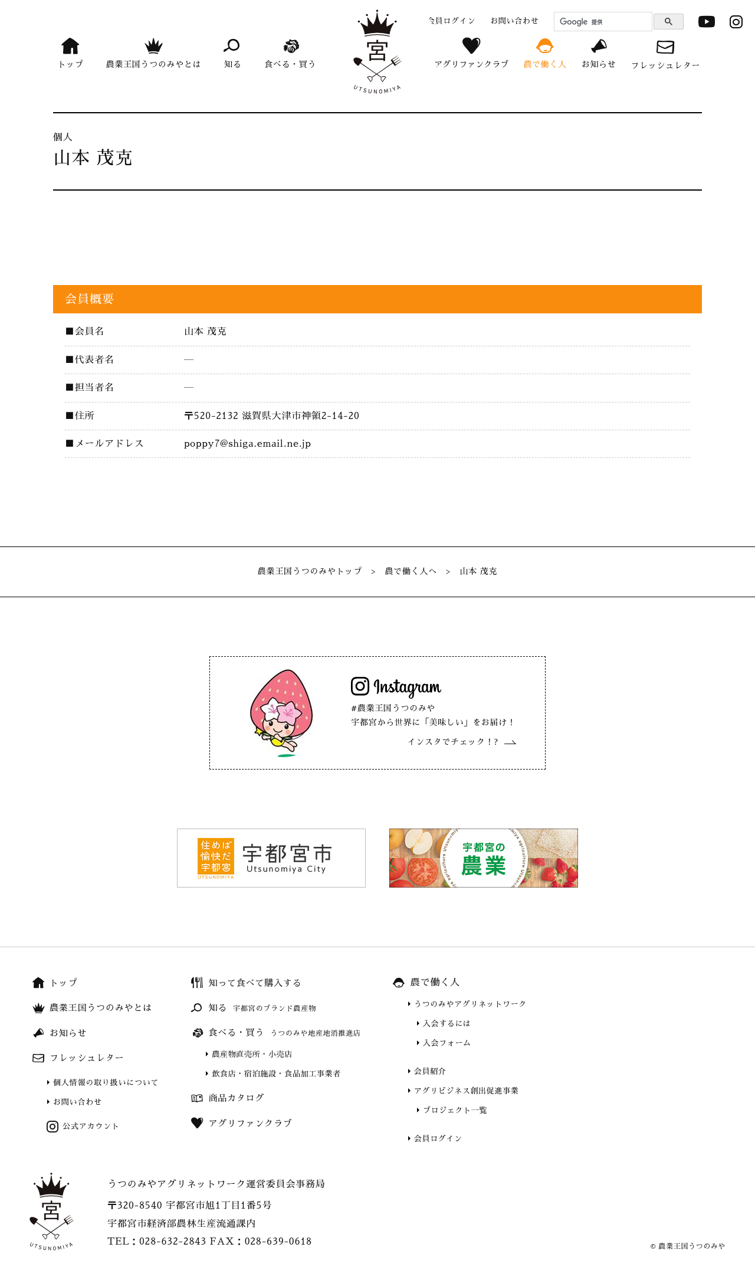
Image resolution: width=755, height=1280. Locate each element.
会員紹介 (430, 1071)
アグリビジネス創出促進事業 (466, 1091)
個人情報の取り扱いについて (106, 1082)
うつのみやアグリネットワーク (470, 1004)
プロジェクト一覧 (455, 1110)
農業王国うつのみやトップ (310, 571)
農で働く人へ (411, 571)
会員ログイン (438, 1138)
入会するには (447, 1023)
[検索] (601, 21)
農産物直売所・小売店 (252, 1054)
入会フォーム (447, 1043)
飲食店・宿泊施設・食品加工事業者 (276, 1074)
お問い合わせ (77, 1102)
